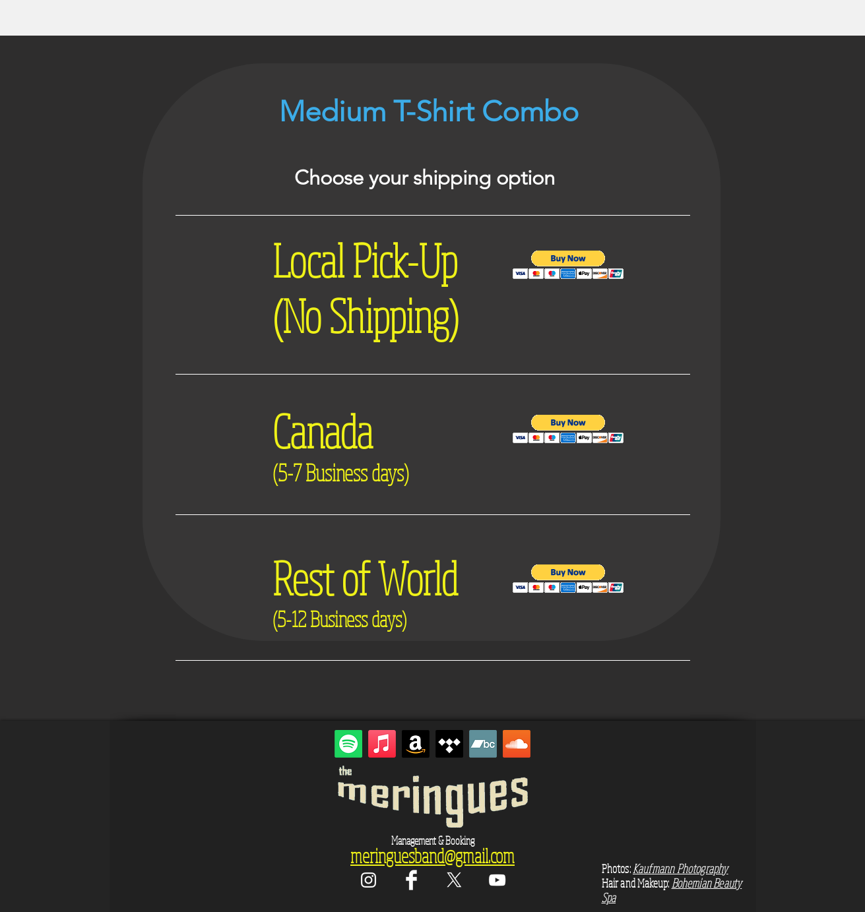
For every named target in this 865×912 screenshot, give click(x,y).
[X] (454, 880)
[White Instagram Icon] (368, 880)
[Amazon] (416, 744)
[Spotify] (348, 744)
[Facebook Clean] (411, 880)
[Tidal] (449, 744)
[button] (568, 264)
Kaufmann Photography (680, 868)
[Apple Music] (382, 744)
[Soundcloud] (516, 744)
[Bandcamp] (483, 744)
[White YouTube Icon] (497, 880)
